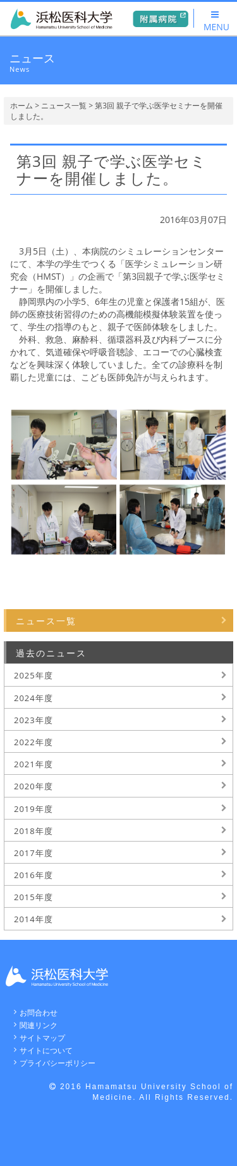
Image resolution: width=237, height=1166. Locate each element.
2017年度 (33, 853)
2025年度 (33, 675)
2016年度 (33, 875)
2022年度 (33, 742)
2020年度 (33, 786)
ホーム (21, 105)
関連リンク (39, 1025)
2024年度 (33, 698)
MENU (216, 21)
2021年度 (33, 764)
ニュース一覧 (64, 105)
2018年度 (33, 831)
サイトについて (46, 1050)
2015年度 (33, 897)
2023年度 (33, 720)
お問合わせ (39, 1012)
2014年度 (33, 919)
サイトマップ (42, 1037)
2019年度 (33, 808)
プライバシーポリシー (57, 1063)
